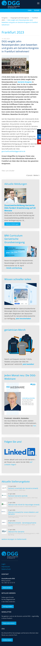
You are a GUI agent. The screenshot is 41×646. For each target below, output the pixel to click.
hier (34, 426)
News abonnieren (8, 623)
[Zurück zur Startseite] (11, 4)
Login (29, 10)
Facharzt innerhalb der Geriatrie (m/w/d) (23, 488)
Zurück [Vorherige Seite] (29, 175)
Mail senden (6, 588)
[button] (38, 4)
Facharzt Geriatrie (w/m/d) (17, 496)
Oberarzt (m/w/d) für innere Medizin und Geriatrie (23, 513)
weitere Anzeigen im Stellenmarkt (14, 539)
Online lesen (6, 640)
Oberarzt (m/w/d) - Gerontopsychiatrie (22, 523)
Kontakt (36, 10)
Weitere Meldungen (12, 224)
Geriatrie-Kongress (25, 82)
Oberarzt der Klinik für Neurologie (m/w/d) (23, 505)
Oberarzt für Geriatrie (16, 532)
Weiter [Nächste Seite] (36, 175)
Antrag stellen (6, 606)
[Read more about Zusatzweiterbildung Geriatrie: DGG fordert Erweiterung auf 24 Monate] (15, 195)
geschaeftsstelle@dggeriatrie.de (13, 151)
